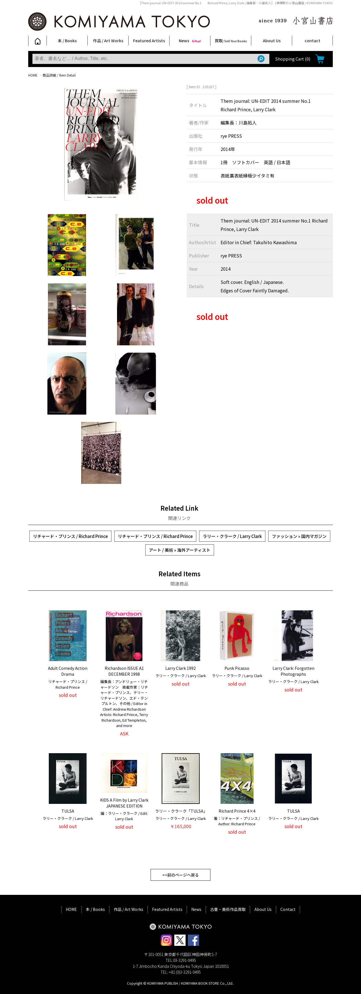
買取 (231, 40)
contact (312, 40)
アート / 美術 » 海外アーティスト (179, 550)
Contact (288, 909)
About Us (272, 40)
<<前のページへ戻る (180, 875)
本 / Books (67, 40)
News (190, 40)
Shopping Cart (292, 59)
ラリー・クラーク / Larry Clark (232, 536)
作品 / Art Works (108, 40)
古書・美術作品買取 (228, 909)
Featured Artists (149, 40)
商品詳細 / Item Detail (59, 75)
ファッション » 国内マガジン (299, 536)
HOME (33, 75)
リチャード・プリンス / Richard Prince (70, 536)
